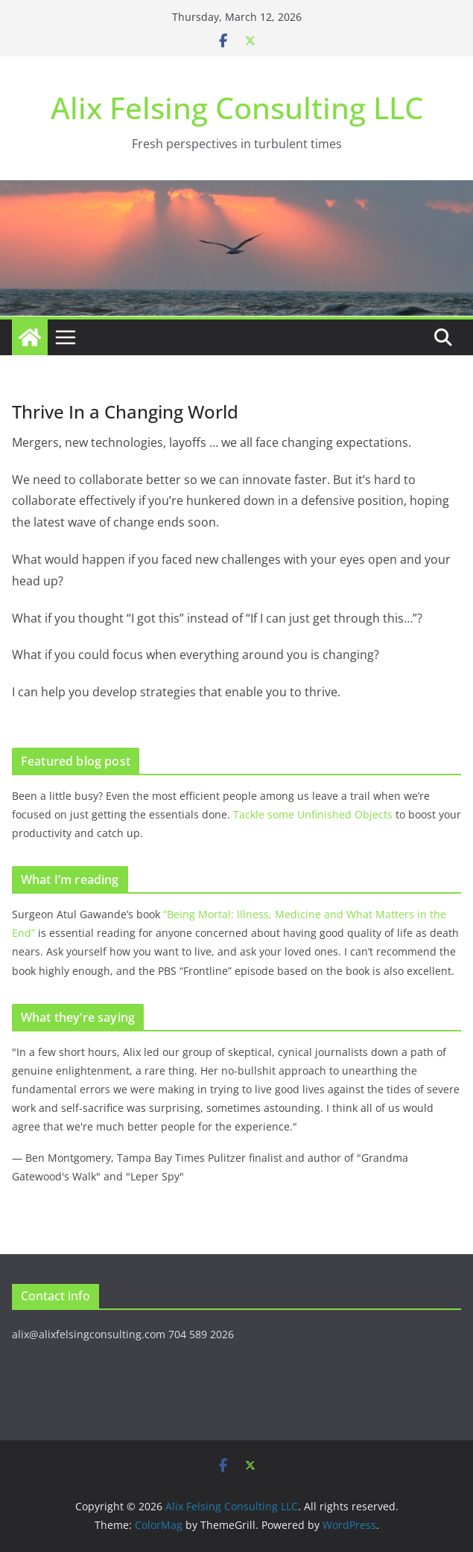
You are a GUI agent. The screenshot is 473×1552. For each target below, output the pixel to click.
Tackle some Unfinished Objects (313, 814)
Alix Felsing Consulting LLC (237, 107)
